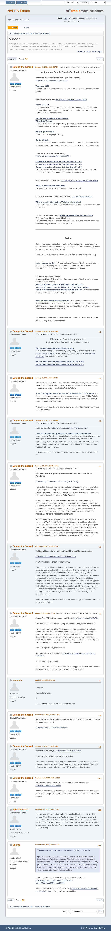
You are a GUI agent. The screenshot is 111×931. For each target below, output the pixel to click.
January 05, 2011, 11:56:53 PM (46, 378)
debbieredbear (20, 809)
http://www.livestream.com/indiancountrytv (69, 428)
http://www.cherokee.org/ (82, 196)
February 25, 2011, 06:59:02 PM (46, 546)
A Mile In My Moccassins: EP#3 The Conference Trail (59, 284)
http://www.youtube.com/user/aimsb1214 (52, 156)
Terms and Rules (92, 928)
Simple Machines (25, 928)
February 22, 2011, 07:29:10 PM (46, 466)
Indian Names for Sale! (45, 263)
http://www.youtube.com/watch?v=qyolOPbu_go (55, 556)
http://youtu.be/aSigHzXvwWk (48, 785)
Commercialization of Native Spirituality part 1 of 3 (58, 161)
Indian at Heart (42, 105)
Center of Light (42, 140)
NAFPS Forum (18, 11)
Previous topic (84, 51)
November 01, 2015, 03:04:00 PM (47, 845)
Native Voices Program (45, 353)
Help (82, 928)
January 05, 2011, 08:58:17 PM (46, 331)
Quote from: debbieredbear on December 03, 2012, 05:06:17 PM (64, 850)
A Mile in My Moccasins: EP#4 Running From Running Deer (62, 287)
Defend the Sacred (23, 67)
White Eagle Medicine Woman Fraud (52, 118)
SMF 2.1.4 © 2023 (11, 928)
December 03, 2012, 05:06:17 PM (47, 809)
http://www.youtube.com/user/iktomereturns (79, 180)
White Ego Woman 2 (44, 132)
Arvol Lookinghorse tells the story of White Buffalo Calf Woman (64, 393)
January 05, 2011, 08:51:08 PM (46, 67)
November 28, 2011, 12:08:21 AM (47, 715)
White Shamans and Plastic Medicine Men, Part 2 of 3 (59, 364)
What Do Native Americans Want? (50, 186)
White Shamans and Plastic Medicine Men (54, 348)
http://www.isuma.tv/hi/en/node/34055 (51, 727)
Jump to (66, 911)
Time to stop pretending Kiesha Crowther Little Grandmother (63, 433)
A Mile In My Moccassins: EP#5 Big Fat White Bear (58, 290)
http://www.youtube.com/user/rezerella (51, 81)
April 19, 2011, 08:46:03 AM (45, 680)
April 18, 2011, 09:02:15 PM (45, 613)
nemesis (17, 680)
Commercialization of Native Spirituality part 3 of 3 (58, 167)
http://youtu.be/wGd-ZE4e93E (69, 751)
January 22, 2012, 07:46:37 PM (46, 746)
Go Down (12, 59)
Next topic (97, 51)
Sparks (16, 845)
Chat (65, 18)
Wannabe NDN (42, 86)
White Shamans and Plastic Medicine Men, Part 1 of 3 (59, 362)
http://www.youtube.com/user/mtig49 (71, 99)
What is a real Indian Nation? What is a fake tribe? (58, 202)
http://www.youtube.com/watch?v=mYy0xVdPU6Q (56, 481)
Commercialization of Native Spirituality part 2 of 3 (58, 164)
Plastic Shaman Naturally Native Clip (52, 301)
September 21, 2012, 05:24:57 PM (47, 778)
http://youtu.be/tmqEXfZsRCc (85, 618)
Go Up (10, 900)
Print (99, 59)
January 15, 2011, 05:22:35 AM (46, 420)
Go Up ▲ (102, 928)
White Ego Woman (43, 121)
